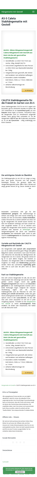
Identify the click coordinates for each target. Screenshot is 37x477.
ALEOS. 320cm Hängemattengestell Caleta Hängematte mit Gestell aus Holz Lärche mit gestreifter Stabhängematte (18, 54)
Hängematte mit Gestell (12, 12)
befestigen (26, 229)
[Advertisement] (18, 148)
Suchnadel (5, 462)
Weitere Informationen (26, 470)
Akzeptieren (20, 472)
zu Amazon (28, 90)
